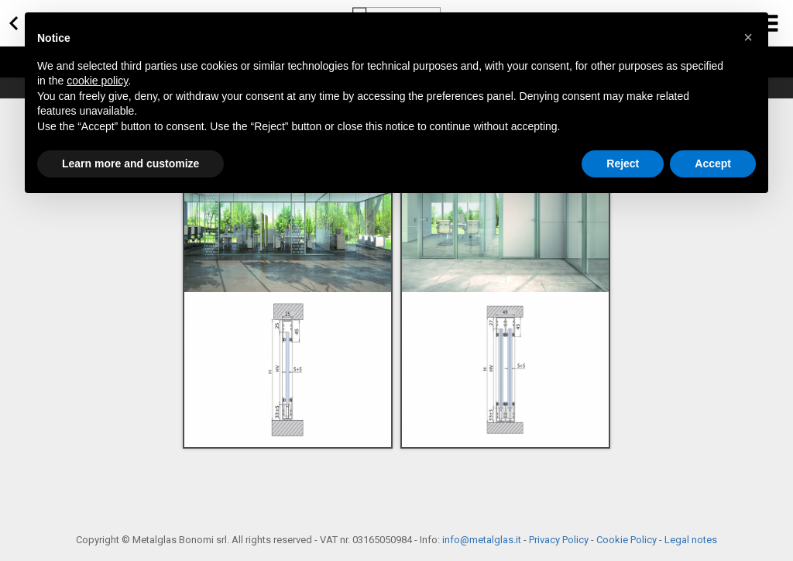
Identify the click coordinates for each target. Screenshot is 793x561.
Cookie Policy (626, 540)
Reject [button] (622, 163)
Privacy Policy (559, 540)
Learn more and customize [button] (130, 163)
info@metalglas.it (481, 540)
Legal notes (690, 540)
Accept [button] (713, 163)
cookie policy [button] (97, 80)
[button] (748, 37)
